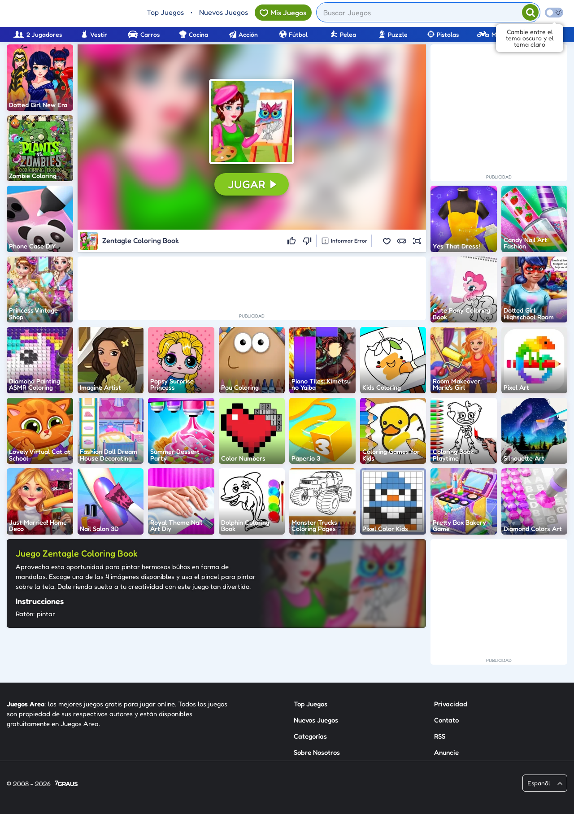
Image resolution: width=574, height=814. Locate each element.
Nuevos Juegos (223, 12)
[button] (251, 121)
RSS (439, 736)
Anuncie (446, 752)
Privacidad (450, 704)
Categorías (310, 736)
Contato (446, 720)
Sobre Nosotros (317, 752)
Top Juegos (165, 12)
